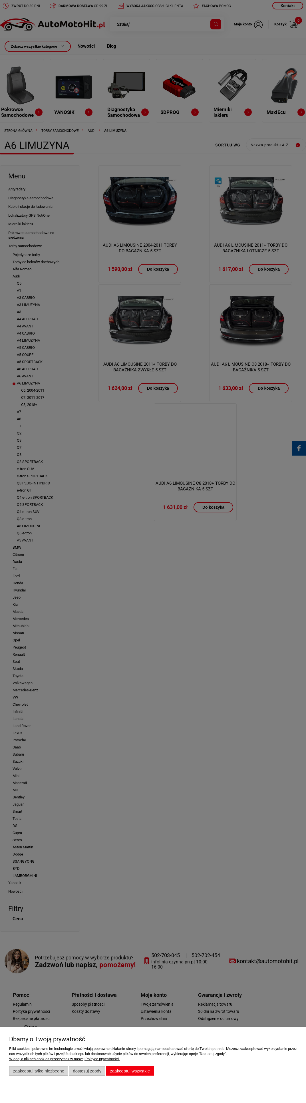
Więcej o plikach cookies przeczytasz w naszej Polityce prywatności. (64, 1059)
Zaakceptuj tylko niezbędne (38, 1070)
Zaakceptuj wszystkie (130, 1070)
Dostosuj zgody (87, 1070)
